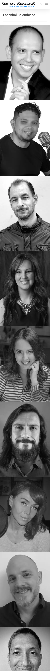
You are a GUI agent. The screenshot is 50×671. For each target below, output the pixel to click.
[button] (46, 4)
